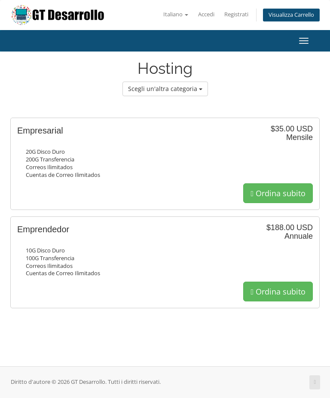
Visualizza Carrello (291, 14)
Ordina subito (278, 193)
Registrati (236, 14)
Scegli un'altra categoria (165, 89)
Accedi (206, 14)
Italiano (175, 14)
